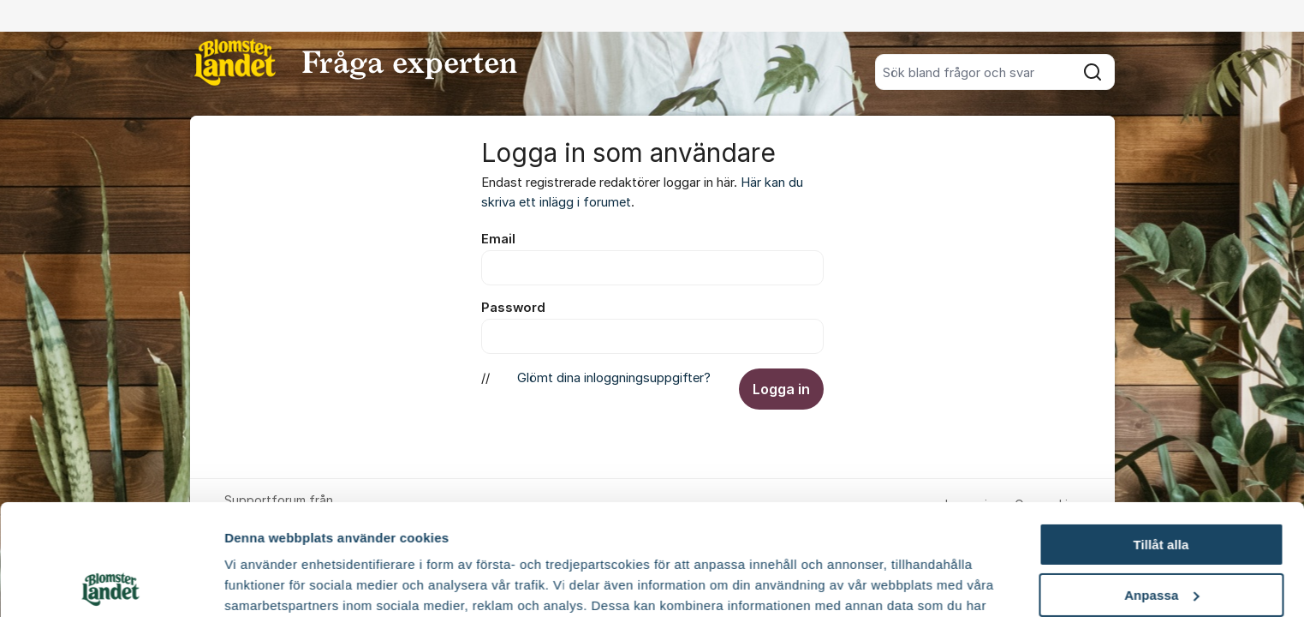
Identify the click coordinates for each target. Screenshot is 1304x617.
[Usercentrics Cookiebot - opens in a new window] (111, 583)
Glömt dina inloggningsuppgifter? (614, 378)
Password (513, 307)
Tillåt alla (1160, 434)
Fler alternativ (267, 583)
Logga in (781, 389)
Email (498, 239)
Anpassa (1161, 484)
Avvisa (1161, 534)
